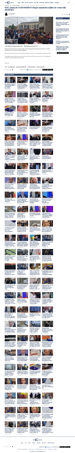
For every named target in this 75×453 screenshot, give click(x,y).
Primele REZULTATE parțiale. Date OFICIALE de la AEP (47, 171)
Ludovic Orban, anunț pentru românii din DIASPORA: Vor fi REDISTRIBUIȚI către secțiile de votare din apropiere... (47, 358)
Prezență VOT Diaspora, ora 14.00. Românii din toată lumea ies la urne (21, 330)
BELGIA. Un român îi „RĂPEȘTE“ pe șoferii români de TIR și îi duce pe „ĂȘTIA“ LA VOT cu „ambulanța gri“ (35, 344)
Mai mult (57, 2)
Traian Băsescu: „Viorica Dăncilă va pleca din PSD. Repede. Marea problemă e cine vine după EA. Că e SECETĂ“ (35, 186)
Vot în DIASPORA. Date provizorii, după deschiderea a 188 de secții (22, 143)
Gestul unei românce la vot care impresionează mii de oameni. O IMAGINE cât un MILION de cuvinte (22, 401)
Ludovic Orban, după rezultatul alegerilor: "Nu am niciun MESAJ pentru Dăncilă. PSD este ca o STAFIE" (9, 143)
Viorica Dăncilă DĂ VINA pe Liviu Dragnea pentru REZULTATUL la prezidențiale (22, 172)
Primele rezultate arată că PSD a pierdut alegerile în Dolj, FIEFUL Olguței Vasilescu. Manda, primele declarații (22, 157)
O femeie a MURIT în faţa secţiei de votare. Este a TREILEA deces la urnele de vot (35, 258)
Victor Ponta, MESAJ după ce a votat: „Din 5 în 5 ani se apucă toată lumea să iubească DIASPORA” (47, 229)
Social (26, 2)
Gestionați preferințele (39, 449)
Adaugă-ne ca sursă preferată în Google (14, 46)
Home (19, 2)
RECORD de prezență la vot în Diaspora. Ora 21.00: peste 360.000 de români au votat (22, 430)
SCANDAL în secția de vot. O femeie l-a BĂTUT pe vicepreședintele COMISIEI (10, 229)
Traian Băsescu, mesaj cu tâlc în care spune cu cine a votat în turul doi (22, 372)
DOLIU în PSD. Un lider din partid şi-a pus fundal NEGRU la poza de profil (35, 157)
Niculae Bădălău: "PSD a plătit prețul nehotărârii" (47, 100)
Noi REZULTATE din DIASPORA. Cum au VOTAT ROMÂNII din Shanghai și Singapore (47, 258)
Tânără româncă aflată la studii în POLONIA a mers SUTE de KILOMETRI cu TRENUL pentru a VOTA (10, 272)
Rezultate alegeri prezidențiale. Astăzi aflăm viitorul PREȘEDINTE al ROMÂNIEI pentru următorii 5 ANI (9, 387)
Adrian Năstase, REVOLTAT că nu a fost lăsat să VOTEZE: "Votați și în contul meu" (35, 387)
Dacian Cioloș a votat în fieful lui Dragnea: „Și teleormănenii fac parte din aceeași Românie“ (22, 358)
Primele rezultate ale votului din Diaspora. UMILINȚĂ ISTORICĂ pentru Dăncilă (22, 186)
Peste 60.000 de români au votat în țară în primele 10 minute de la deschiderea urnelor (47, 416)
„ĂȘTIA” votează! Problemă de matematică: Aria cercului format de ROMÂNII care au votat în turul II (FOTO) (22, 272)
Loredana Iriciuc (12, 13)
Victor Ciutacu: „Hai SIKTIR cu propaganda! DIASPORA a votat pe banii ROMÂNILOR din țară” (35, 86)
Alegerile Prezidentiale (15, 5)
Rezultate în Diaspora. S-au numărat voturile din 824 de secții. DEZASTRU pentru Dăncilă (22, 129)
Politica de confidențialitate (22, 449)
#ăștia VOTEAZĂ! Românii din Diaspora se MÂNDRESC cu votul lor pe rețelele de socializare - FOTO (35, 430)
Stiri (22, 2)
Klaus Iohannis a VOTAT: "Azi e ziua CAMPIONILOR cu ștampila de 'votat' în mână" (35, 401)
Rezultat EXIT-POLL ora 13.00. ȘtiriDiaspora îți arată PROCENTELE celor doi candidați (47, 344)
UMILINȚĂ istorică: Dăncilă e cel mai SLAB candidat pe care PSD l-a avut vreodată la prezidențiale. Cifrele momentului (10, 100)
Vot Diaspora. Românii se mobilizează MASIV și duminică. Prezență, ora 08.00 (10, 416)
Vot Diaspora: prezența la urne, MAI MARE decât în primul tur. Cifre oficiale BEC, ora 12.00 (35, 358)
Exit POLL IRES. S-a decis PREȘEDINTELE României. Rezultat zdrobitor (34, 200)
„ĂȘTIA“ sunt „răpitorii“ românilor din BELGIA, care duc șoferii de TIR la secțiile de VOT (47, 315)
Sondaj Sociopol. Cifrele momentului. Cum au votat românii (22, 301)
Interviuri (41, 2)
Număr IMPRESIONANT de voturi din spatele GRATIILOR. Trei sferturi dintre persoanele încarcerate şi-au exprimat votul (22, 286)
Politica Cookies (31, 449)
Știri (10, 5)
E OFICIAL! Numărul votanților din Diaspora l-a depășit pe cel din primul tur (47, 301)
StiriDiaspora (7, 5)
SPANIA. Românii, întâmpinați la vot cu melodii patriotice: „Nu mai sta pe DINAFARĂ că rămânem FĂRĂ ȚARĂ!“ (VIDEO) (22, 315)
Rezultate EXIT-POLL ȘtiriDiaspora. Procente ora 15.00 (35, 315)
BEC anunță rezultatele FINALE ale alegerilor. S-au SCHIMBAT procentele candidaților (10, 86)
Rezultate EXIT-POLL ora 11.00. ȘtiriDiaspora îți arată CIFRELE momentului (47, 373)
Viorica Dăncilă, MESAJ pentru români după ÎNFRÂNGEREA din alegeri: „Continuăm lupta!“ (10, 172)
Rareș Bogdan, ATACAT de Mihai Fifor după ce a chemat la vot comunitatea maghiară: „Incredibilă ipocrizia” (47, 272)
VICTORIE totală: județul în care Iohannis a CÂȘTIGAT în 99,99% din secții (35, 114)
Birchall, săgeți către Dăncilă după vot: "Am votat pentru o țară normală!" (22, 344)
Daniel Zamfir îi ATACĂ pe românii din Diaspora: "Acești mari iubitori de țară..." (47, 401)
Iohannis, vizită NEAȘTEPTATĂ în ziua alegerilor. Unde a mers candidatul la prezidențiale (47, 330)
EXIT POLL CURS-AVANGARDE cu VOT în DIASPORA (10, 200)
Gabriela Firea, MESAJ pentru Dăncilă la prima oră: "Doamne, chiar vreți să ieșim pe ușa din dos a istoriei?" (47, 114)
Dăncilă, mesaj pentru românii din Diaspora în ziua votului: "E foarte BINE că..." (35, 416)
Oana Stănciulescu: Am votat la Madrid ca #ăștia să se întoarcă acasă (10, 286)
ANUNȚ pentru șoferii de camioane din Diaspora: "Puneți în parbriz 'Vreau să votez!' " (10, 373)
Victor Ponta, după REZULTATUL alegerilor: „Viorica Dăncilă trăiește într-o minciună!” (10, 186)
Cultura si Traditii (49, 2)
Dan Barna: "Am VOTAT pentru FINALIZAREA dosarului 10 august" (22, 387)
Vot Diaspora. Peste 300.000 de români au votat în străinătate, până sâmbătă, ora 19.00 (47, 430)
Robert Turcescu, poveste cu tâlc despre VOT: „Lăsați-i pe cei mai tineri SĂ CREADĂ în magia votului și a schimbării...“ (10, 401)
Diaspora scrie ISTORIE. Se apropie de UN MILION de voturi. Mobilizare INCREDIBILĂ (47, 243)
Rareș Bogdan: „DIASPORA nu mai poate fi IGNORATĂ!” (47, 157)
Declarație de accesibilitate (52, 449)
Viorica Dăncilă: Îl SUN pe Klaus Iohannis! (35, 128)
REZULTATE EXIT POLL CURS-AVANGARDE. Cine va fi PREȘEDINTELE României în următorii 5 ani (47, 200)
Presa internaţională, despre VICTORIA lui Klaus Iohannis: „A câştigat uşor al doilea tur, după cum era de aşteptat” (35, 172)
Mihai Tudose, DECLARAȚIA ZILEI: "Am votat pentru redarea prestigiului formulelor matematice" (10, 330)
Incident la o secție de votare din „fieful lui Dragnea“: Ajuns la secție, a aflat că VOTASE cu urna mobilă (35, 330)
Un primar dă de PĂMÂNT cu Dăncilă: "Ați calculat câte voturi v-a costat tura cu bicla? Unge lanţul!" (22, 100)
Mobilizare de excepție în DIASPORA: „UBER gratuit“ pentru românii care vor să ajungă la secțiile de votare (10, 344)
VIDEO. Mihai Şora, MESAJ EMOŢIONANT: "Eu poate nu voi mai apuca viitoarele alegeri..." (35, 243)
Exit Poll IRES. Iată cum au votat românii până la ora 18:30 (35, 214)
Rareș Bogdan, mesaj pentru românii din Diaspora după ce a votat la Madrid (9, 430)
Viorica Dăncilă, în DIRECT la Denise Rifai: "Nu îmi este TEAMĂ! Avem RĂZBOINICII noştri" (47, 143)
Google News (31, 69)
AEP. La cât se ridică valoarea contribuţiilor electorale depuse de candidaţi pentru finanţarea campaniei (22, 86)
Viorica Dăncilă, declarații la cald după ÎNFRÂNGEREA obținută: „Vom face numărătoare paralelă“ (47, 186)
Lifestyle (31, 2)
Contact (45, 449)
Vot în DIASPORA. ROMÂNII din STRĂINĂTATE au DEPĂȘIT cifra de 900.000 (21, 215)
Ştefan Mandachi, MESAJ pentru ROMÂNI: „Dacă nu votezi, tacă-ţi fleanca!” (35, 229)
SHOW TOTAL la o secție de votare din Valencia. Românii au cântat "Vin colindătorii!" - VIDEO (10, 358)
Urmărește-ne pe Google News (32, 46)
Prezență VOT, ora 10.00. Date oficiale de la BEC (47, 387)
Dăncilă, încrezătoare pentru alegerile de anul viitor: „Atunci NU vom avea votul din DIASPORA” (35, 143)
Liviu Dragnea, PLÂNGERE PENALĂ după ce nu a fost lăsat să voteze (10, 129)
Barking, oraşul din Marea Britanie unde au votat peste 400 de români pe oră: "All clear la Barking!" (22, 229)
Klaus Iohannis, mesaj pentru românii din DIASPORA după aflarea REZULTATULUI (22, 200)
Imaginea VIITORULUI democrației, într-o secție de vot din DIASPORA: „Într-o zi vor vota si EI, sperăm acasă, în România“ (35, 286)
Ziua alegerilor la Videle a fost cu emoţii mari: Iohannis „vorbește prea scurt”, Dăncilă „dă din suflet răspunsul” (47, 86)
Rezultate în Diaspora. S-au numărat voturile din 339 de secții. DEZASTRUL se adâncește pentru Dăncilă (47, 129)
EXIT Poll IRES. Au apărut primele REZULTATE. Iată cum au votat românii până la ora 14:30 (10, 315)
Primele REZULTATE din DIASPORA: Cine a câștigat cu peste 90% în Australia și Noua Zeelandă (47, 286)
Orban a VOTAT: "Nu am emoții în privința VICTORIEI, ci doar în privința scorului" (22, 416)
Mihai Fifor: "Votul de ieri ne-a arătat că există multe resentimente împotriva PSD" (22, 114)
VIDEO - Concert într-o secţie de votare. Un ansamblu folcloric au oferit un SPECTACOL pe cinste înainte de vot (35, 272)
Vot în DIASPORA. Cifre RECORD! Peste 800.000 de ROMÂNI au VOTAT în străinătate (22, 258)
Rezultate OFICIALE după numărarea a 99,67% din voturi (9, 114)
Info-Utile (36, 2)
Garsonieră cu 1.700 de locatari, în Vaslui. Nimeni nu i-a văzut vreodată (10, 258)
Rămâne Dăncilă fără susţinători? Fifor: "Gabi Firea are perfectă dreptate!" (35, 100)
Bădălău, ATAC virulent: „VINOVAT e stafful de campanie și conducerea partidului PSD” (10, 157)
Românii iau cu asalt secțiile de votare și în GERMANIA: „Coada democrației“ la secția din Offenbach (10, 301)
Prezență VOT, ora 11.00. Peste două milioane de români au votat (35, 372)
